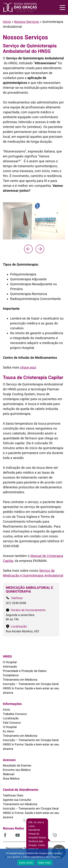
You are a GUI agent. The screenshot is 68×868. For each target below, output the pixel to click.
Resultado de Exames (17, 765)
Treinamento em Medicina (20, 679)
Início (7, 22)
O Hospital (10, 662)
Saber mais (44, 862)
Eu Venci (8, 731)
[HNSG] (20, 7)
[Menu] (62, 7)
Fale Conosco (12, 722)
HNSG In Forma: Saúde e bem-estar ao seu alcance (31, 690)
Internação (10, 666)
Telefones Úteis (13, 795)
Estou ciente (26, 862)
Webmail (8, 774)
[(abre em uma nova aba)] (9, 835)
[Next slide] (40, 249)
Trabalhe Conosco (15, 714)
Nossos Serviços (26, 22)
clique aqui (28, 367)
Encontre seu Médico (17, 770)
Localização (11, 718)
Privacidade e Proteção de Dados (25, 671)
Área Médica (11, 778)
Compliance (11, 675)
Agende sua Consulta (17, 800)
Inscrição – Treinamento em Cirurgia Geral (31, 684)
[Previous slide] (28, 249)
